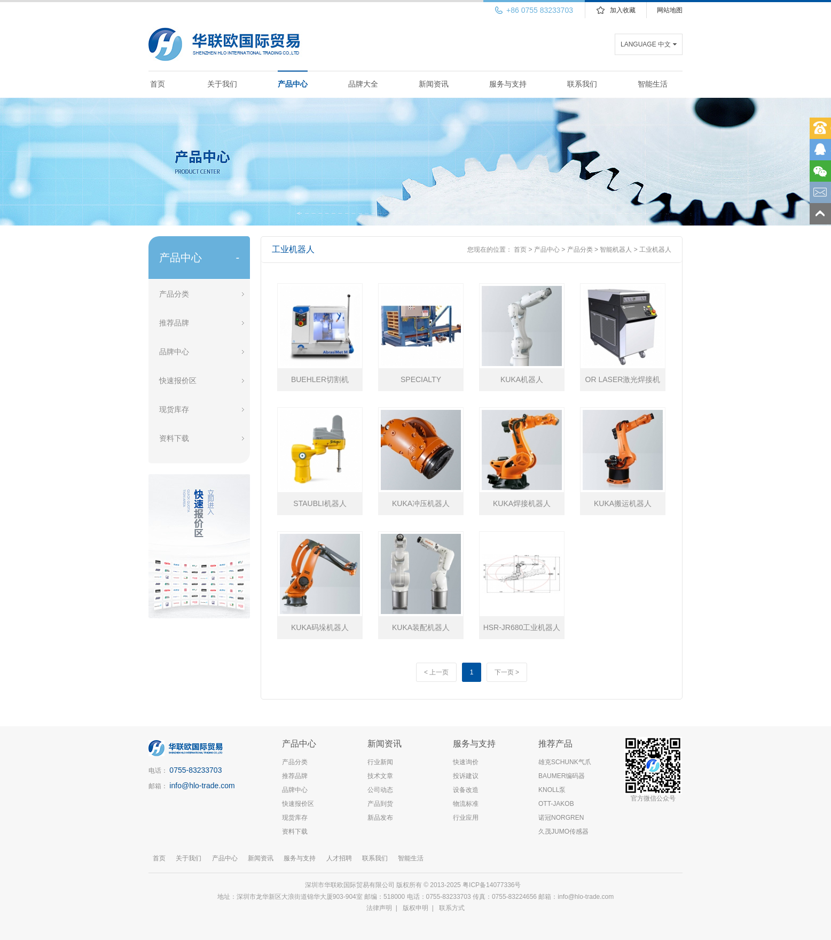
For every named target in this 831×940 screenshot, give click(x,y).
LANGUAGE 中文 (646, 44)
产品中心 (293, 84)
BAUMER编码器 (561, 776)
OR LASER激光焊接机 (623, 379)
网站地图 (670, 10)
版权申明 (415, 908)
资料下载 (174, 438)
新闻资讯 (434, 84)
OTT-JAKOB (556, 803)
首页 (157, 84)
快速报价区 (178, 380)
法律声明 (379, 908)
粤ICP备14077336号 (492, 885)
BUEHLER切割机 (320, 379)
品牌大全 (363, 84)
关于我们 (222, 84)
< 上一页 (436, 672)
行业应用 (466, 817)
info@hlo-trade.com (201, 785)
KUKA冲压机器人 (421, 503)
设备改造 (466, 790)
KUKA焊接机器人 (522, 503)
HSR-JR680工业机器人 (522, 627)
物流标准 (466, 803)
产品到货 (380, 803)
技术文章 (380, 776)
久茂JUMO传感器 (563, 831)
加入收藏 (623, 10)
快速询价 (466, 762)
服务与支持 (508, 84)
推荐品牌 (174, 322)
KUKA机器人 (521, 379)
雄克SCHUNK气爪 (564, 762)
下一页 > (507, 672)
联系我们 (582, 84)
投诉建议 (466, 776)
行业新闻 (380, 762)
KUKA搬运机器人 (623, 503)
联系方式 (452, 908)
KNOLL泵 (552, 790)
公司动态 (380, 790)
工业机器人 (655, 249)
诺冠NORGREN (561, 817)
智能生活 (653, 84)
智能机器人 (616, 249)
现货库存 (174, 409)
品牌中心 (174, 351)
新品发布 (380, 817)
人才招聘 (339, 858)
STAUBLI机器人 (319, 503)
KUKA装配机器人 (421, 627)
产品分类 (174, 294)
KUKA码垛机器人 (320, 627)
